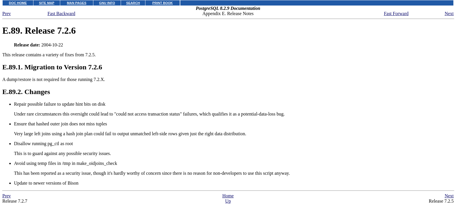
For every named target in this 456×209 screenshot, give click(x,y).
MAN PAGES (76, 3)
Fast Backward (61, 13)
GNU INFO (107, 3)
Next (449, 13)
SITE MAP (46, 3)
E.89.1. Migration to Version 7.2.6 (52, 67)
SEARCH (133, 3)
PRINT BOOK (162, 3)
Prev (6, 13)
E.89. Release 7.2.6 (39, 30)
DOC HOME (18, 3)
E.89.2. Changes (26, 92)
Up (228, 201)
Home (228, 195)
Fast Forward (396, 13)
